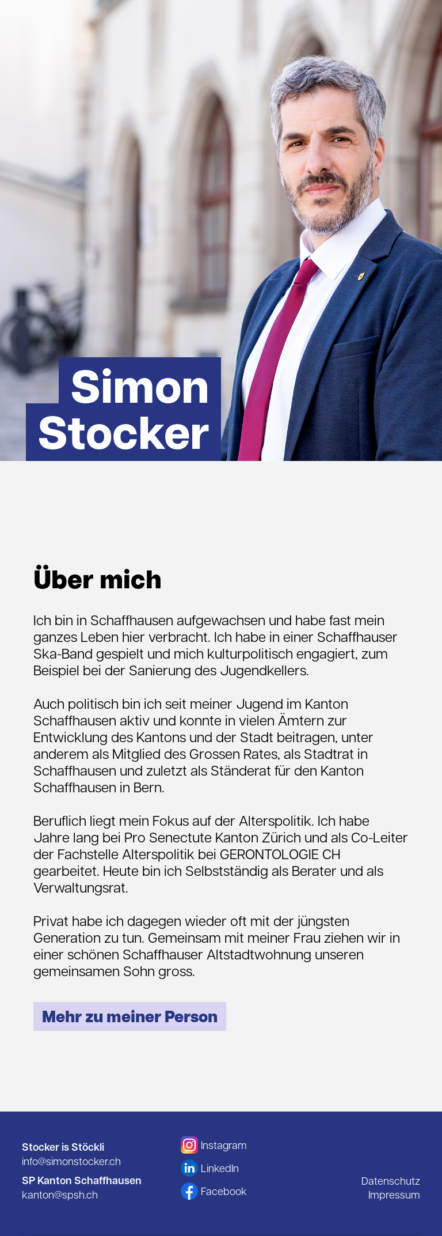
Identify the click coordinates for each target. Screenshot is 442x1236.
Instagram (224, 1144)
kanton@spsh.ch (60, 1194)
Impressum (394, 1194)
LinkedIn (220, 1167)
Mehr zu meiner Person (130, 1016)
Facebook (224, 1190)
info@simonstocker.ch (71, 1160)
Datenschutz (390, 1180)
